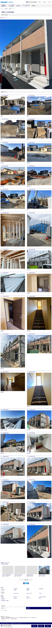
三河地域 (15, 588)
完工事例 (28, 608)
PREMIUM (3, 598)
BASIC (2, 596)
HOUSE (15, 598)
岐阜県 (15, 589)
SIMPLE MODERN (42, 596)
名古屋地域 (41, 588)
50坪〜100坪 (16, 593)
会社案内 (33, 5)
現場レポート (3, 608)
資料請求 (44, 2)
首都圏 (28, 589)
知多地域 (28, 588)
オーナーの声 (3, 610)
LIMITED (15, 596)
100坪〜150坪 (29, 593)
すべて (2, 588)
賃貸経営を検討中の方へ (3, 6)
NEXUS (28, 596)
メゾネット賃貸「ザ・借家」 (11, 6)
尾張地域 (2, 589)
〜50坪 (2, 593)
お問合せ (39, 2)
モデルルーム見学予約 (26, 6)
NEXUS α (28, 598)
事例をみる (19, 5)
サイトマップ (3, 620)
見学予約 (49, 2)
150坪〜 (40, 593)
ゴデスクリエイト (24, 623)
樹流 (40, 598)
